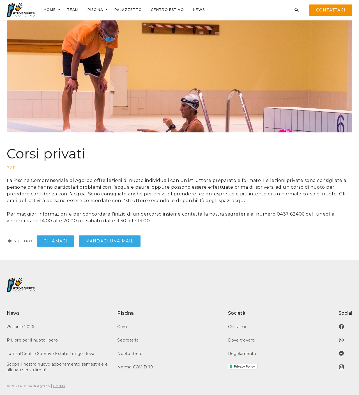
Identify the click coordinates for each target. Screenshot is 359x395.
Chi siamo (238, 326)
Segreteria (128, 340)
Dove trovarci (241, 340)
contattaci (331, 10)
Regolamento (242, 353)
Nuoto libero (129, 353)
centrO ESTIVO (167, 10)
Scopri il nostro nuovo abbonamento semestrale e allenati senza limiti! (57, 367)
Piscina (95, 10)
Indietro (19, 241)
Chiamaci (55, 241)
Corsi (122, 326)
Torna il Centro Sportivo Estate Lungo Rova (51, 353)
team (73, 10)
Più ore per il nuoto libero (32, 340)
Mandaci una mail (110, 241)
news (199, 10)
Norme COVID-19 (135, 367)
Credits (59, 386)
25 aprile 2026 (20, 326)
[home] (21, 10)
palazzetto (128, 10)
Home (50, 10)
